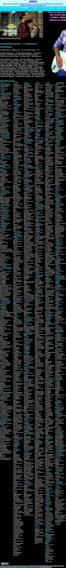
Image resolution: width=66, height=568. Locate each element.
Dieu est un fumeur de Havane (60, 339)
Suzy (2, 64)
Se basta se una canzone (28, 182)
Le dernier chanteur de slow (17, 368)
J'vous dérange (17, 519)
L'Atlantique (58, 169)
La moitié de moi (17, 360)
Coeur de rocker (39, 321)
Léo (14, 370)
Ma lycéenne (58, 129)
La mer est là (3, 107)
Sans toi (57, 184)
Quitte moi (58, 183)
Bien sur (15, 125)
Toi (38, 50)
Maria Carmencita (49, 184)
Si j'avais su (16, 215)
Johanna (2, 318)
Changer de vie (4, 311)
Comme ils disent (4, 273)
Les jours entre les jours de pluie (40, 429)
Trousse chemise (4, 298)
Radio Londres (4, 175)
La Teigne (57, 219)
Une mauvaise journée (38, 239)
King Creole (27, 160)
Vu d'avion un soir (50, 273)
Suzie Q (15, 108)
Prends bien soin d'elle (6, 392)
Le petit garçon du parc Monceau (18, 372)
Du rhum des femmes (58, 411)
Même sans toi (59, 521)
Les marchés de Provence (28, 403)
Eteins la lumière (4, 174)
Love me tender (28, 161)
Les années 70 (17, 378)
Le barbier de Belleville (58, 388)
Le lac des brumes (29, 515)
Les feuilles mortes (40, 236)
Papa (1, 388)
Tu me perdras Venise (28, 50)
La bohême (3, 281)
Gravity (37, 273)
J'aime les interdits (18, 504)
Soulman (2, 188)
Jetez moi (15, 170)
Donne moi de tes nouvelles (39, 335)
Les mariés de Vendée (17, 390)
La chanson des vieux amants (39, 173)
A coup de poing (17, 124)
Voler (46, 432)
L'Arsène (37, 195)
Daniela (15, 482)
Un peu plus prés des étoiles (28, 415)
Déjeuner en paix (59, 419)
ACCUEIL (4, 8)
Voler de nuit (3, 266)
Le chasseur (48, 242)
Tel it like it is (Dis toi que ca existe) (28, 104)
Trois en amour (17, 308)
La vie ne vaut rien (5, 149)
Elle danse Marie (28, 320)
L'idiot (36, 86)
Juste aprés (38, 151)
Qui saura (47, 462)
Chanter (26, 196)
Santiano (37, 112)
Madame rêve (3, 130)
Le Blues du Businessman (3, 398)
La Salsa (2, 195)
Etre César (16, 343)
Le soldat (26, 211)
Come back (16, 477)
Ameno (26, 170)
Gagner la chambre (40, 355)
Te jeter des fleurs (28, 226)
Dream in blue (27, 318)
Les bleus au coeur (60, 105)
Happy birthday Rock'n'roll (17, 495)
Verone (57, 309)
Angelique (48, 318)
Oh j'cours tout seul (60, 515)
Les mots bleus (4, 360)
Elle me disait (16, 143)
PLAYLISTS (60, 8)
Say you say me (49, 104)
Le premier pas (49, 437)
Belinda (2, 402)
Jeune (56, 466)
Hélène (37, 357)
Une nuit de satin (49, 420)
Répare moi (3, 327)
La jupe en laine (39, 391)
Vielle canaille (27, 122)
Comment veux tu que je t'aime (50, 557)
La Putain (57, 384)
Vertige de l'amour (5, 133)
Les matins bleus (4, 113)
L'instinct (23, 62)
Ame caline (4, 61)
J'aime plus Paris (59, 464)
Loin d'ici (47, 251)
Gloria (46, 326)
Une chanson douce (29, 448)
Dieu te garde (16, 140)
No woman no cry (4, 215)
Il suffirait (57, 383)
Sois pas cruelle (17, 306)
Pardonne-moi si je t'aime (30, 70)
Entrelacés (16, 267)
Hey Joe (37, 233)
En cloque (57, 214)
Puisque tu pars (39, 157)
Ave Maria (2, 272)
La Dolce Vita (3, 344)
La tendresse (16, 176)
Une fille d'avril (39, 540)
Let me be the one (60, 455)
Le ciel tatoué (38, 405)
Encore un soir (39, 147)
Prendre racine (4, 260)
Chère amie (48, 133)
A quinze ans (3, 428)
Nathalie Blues (17, 96)
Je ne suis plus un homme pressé (50, 381)
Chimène (57, 240)
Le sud (47, 521)
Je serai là (48, 383)
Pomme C (2, 259)
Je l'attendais (48, 228)
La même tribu (17, 529)
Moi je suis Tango (28, 428)
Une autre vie (3, 124)
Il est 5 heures (38, 191)
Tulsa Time (16, 440)
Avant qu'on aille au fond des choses (39, 303)
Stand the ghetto (4, 202)
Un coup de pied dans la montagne (50, 271)
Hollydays (47, 329)
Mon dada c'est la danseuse (59, 375)
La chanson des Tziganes (17, 355)
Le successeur (49, 413)
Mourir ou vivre (39, 93)
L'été (1, 196)
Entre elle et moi (4, 437)
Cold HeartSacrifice (22, 73)
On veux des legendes (16, 554)
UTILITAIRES (43, 8)
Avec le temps (49, 87)
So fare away (48, 510)
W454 (46, 433)
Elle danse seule (28, 356)
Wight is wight (49, 275)
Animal (26, 233)
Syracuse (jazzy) (28, 446)
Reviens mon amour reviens (9, 56)
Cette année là (4, 404)
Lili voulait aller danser (31, 61)
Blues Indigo (38, 312)
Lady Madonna (59, 437)
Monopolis (48, 185)
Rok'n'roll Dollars (59, 516)
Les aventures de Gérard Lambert (59, 226)
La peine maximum (5, 85)
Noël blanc (38, 130)
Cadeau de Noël (49, 209)
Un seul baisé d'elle (18, 311)
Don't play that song (5, 94)
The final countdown (29, 185)
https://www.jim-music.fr (45, 567)
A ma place (3, 173)
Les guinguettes (4, 112)
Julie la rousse (59, 244)
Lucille (47, 303)
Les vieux (37, 180)
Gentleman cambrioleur (38, 189)
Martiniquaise (58, 413)
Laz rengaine (58, 361)
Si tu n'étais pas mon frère (28, 97)
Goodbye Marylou (50, 327)
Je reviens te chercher (27, 391)
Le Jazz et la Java (18, 87)
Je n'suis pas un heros (36, 64)
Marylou (15, 242)
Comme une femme (29, 242)
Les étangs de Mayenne (17, 388)
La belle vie (58, 312)
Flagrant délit (27, 462)
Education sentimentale (48, 149)
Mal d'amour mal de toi (6, 423)
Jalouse (2, 374)
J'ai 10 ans (3, 147)
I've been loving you (29, 254)
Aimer (56, 307)
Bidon (1, 139)
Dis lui (47, 450)
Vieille (56, 264)
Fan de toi (47, 220)
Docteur (37, 333)
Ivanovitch (37, 361)
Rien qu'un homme (5, 120)
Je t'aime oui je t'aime (6, 439)
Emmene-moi (39, 76)
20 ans (57, 145)
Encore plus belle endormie (4, 434)
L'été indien (38, 262)
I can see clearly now (27, 59)
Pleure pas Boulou (60, 179)
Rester (36, 493)
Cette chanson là (5, 59)
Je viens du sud (49, 386)
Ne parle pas (16, 195)
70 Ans (15, 317)
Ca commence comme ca (27, 455)
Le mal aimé (3, 410)
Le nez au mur (17, 182)
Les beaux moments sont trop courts (29, 271)
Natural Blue (48, 469)
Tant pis (57, 300)
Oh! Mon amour (5, 50)
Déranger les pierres (38, 326)
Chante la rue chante (48, 554)
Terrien (37, 507)
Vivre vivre (27, 316)
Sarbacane (27, 293)
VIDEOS (51, 8)
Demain (57, 95)
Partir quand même (29, 327)
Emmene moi (38, 344)
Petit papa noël (59, 469)
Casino (47, 364)
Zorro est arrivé (28, 449)
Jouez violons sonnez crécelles (39, 377)
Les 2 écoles (48, 409)
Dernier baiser (38, 531)
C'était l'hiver (27, 241)
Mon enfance (16, 189)
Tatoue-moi (48, 488)
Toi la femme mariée (5, 302)
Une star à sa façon (29, 297)
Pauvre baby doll (28, 89)
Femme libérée (17, 104)
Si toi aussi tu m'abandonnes (28, 95)
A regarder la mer (4, 96)
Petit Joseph (38, 479)
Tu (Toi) (57, 480)
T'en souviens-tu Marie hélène (17, 221)
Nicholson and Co (50, 255)
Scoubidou (58, 317)
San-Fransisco (49, 153)
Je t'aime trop (17, 515)
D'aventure (58, 349)
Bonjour (26, 488)
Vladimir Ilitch (49, 431)
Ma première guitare (58, 314)
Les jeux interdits (39, 237)
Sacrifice (26, 151)
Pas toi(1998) (38, 156)
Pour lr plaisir (27, 471)
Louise (25, 64)
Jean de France (17, 352)
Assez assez (38, 299)
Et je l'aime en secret (5, 419)
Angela (37, 294)
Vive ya (2, 220)
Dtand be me (58, 440)
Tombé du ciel (20, 76)
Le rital (2, 382)
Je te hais (2, 378)
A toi (36, 251)
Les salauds (48, 250)
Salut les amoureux (37, 265)
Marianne (47, 254)
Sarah (56, 393)
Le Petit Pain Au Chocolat (39, 258)
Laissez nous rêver (29, 467)
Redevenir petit (49, 441)
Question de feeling (60, 263)
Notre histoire (17, 196)
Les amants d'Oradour (16, 376)
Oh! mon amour (4, 355)
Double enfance (39, 337)
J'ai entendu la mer (5, 342)
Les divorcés (48, 249)
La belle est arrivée (40, 382)
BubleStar (37, 530)
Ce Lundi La (48, 210)
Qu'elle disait (3, 118)
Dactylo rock (16, 481)
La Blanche (58, 215)
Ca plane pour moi (60, 196)
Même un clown (17, 244)
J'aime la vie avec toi (5, 315)
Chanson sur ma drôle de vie (59, 491)
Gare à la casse (39, 356)
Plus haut (57, 426)
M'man (15, 551)
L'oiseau (2, 255)
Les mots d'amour (28, 140)
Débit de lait (3, 304)
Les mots (47, 498)
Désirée (26, 388)
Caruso (26, 193)
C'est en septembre (29, 384)
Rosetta (2, 331)
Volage (26, 124)
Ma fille (57, 392)
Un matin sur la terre (29, 298)
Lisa (25, 280)
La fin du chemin (49, 237)
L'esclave (57, 369)
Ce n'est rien (38, 318)
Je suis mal (38, 369)
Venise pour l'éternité (38, 104)
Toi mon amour (49, 140)
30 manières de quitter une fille (49, 200)
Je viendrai (3, 379)
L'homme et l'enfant (16, 446)
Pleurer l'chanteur (50, 259)
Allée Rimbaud (49, 550)
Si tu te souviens (4, 121)
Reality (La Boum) (60, 247)
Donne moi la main (60, 155)
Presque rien (27, 289)
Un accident (37, 53)
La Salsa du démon (48, 541)
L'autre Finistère (49, 100)
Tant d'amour (38, 506)
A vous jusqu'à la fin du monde (39, 308)
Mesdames (16, 187)
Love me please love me (49, 349)
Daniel (47, 218)
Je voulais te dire (49, 290)
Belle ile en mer (39, 529)
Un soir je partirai (4, 459)
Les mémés (27, 364)
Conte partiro (3, 161)
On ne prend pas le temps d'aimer (60, 175)
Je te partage (58, 356)
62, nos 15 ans (49, 202)
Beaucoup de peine (18, 327)
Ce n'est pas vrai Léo (5, 429)
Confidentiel (38, 145)
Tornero (37, 117)
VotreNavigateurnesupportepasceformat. (21, 40)
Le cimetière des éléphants (17, 533)
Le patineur (38, 415)
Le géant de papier (40, 216)
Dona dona (3, 405)
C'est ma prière (49, 449)
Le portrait (3, 254)
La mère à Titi (58, 218)
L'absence (16, 353)
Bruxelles (47, 207)
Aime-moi (2, 366)
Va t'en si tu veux (39, 520)
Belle (1, 337)
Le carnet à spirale (60, 508)
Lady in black (58, 482)
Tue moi (26, 227)
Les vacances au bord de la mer (49, 301)
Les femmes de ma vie (6, 451)
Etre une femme (49, 371)
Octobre (26, 285)
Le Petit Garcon (59, 389)
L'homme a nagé (39, 433)
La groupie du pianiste (49, 168)
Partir (36, 475)
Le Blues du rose (59, 467)
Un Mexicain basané (29, 130)
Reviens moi (16, 298)
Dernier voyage (49, 144)
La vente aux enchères (27, 395)
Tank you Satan (49, 94)
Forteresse (48, 280)
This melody (38, 508)
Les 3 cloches (27, 142)
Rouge (36, 160)
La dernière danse (50, 388)
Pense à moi (27, 176)
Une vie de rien (39, 516)
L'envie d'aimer (4, 86)
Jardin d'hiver (27, 437)
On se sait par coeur (5, 258)
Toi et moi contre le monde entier (5, 416)
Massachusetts (59, 448)
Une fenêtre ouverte (60, 116)
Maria (56, 498)
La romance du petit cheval (39, 398)
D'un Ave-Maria (49, 559)
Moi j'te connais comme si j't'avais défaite (39, 449)
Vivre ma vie (16, 231)
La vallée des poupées (48, 398)
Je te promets (38, 284)
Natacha (37, 153)
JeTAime (47, 330)
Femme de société (5, 396)
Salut (36, 263)
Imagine (37, 268)
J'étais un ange (49, 231)
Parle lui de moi (4, 356)
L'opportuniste (39, 200)
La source (37, 134)
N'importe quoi (28, 214)
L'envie (37, 285)
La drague (26, 423)
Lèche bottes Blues (18, 531)
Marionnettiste (59, 173)
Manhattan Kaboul (60, 228)
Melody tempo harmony (6, 197)
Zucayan (37, 521)
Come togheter (59, 435)
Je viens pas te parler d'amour (17, 172)
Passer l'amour (49, 422)
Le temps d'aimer (39, 432)
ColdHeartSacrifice (29, 149)
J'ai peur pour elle (28, 466)
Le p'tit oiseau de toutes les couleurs (29, 400)
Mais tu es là (58, 171)
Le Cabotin (3, 284)
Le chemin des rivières (39, 403)
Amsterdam (38, 171)
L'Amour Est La (49, 175)
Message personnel (29, 326)
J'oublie (37, 375)
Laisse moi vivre (28, 508)
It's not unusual (59, 473)
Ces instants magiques (27, 457)
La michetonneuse (49, 336)
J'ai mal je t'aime (28, 499)
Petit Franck (27, 313)
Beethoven (48, 362)
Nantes (2, 184)
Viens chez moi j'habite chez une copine (59, 236)
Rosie (25, 291)
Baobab (15, 326)
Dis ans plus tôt (49, 366)
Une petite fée (38, 515)
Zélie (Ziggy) (48, 196)
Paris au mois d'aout (38, 74)
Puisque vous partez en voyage (29, 329)
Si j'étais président (29, 379)
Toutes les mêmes (60, 318)
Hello (46, 103)
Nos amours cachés (16, 403)
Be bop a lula (27, 342)
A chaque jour (38, 290)
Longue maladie (49, 253)
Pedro (36, 96)
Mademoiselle (38, 441)
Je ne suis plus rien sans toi (17, 274)
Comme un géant (4, 135)
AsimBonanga (38, 276)
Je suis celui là (59, 422)
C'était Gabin (16, 333)
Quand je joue (38, 482)
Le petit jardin (38, 196)
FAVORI (34, 8)
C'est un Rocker (17, 469)
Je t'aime (15, 167)
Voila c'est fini (59, 432)
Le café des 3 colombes (58, 88)
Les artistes (16, 379)
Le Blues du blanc (18, 530)
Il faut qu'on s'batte (29, 358)
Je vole (47, 387)
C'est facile (16, 466)
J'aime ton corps (39, 364)
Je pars (47, 507)
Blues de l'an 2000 (60, 147)
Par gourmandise (4, 291)
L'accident (16, 520)
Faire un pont (16, 268)
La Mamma (3, 282)
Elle (1, 100)
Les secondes (17, 184)
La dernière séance (18, 524)
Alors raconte (27, 383)
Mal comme (3, 352)
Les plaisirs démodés (6, 285)
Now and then (58, 439)
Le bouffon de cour (18, 178)
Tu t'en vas (3, 122)
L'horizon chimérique (38, 435)
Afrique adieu (48, 361)
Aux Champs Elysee (38, 253)
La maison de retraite (48, 299)
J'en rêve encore (28, 360)
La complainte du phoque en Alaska (18, 522)
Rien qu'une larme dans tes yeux (50, 464)
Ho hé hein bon (49, 517)
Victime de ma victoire (49, 490)
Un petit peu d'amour (7, 73)
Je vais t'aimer (49, 384)
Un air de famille (59, 102)
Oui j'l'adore (58, 114)
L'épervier (37, 111)
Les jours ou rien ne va (6, 346)
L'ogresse (57, 370)
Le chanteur (16, 114)
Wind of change (59, 331)
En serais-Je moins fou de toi (27, 54)
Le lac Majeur (48, 473)
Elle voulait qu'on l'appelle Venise (39, 341)
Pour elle (57, 262)
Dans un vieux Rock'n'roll (59, 501)
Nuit (36, 155)
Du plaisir (15, 436)
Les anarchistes (49, 93)
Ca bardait (16, 444)
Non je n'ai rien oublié (6, 287)
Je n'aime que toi (17, 511)
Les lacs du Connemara (48, 411)
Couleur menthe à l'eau (7, 74)
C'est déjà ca (3, 140)
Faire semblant (17, 155)
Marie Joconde (4, 114)
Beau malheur (27, 165)
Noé (36, 458)
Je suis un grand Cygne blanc (39, 371)
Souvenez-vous (39, 504)
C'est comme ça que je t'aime (49, 447)
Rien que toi (16, 300)
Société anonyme (28, 99)
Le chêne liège (28, 266)
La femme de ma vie (5, 320)
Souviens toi (27, 224)
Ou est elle (38, 471)
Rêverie (37, 98)
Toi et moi (2, 297)
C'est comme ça (28, 195)
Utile (36, 517)
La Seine (57, 486)
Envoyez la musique (16, 153)
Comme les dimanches (16, 265)
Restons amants (39, 494)
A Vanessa (3, 368)
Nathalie (26, 406)
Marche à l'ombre (59, 229)
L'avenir (15, 59)
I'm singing (16, 351)
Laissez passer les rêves (49, 171)
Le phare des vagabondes (38, 417)
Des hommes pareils (29, 245)
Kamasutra (48, 331)
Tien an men (3, 263)
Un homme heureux (60, 517)
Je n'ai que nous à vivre (6, 250)
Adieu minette (59, 209)
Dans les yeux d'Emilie (38, 256)
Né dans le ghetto (4, 198)
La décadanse (59, 343)
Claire (25, 493)
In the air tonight (59, 124)
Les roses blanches (5, 205)
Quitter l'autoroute (18, 420)
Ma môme (37, 213)
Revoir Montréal (17, 422)
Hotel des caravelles (37, 359)
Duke (15, 65)
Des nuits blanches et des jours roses (6, 431)
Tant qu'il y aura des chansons (17, 425)
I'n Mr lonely (3, 218)
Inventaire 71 (48, 227)
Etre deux (47, 219)
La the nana (48, 91)
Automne (37, 300)
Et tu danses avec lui (5, 229)
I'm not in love (4, 89)
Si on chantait (38, 497)
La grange (57, 524)
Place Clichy (38, 481)
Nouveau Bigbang (39, 459)
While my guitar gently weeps (59, 442)
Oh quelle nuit (59, 316)
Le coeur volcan (39, 409)
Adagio (2, 155)
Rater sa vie (16, 50)
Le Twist (15, 548)
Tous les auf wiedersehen (58, 377)
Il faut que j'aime (49, 226)
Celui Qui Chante (49, 162)
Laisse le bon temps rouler (16, 527)
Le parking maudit (18, 543)
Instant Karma (36, 56)
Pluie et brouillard (18, 297)
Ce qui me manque (18, 329)
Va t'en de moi (38, 519)
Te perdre (26, 105)
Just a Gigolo (48, 114)
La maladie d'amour (48, 393)
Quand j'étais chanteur (48, 262)
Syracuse (26, 445)
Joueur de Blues (49, 291)
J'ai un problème (39, 282)
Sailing (57, 303)
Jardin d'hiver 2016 (29, 439)
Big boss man (17, 458)
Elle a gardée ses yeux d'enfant (49, 455)
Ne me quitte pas (39, 182)
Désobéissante (39, 331)
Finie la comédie (17, 160)
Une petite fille (17, 93)
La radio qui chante (60, 520)
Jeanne (37, 534)
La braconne (58, 357)
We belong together (60, 278)
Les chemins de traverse (28, 274)
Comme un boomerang (58, 336)
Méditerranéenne (39, 91)
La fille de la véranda (38, 386)
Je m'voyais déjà (4, 278)
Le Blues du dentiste (27, 443)
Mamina (47, 546)
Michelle (26, 378)
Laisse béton (58, 216)
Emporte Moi (3, 104)
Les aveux (48, 247)
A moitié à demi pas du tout (49, 158)
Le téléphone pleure (5, 411)
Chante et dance (49, 96)
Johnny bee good (4, 362)
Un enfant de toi (59, 121)
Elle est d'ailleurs (59, 157)
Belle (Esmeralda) (50, 534)
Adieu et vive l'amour (27, 486)
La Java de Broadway (48, 390)
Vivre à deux (16, 228)
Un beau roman (49, 281)
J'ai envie (26, 498)
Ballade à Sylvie (49, 85)
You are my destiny (60, 109)
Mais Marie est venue (5, 386)
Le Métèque (27, 347)
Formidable (3, 276)
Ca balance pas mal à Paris (49, 160)
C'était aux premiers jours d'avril (5, 98)
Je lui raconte (48, 513)
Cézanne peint (49, 164)
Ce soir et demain (4, 235)
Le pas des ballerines (27, 269)
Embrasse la (58, 161)
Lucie (46, 560)
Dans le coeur (17, 139)
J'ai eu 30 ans (38, 362)
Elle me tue (3, 371)
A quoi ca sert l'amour (27, 137)
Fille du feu (38, 351)
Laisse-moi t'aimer (50, 457)
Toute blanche (59, 379)
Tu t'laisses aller (4, 299)
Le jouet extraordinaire (6, 409)
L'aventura (26, 173)
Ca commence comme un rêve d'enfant (39, 316)
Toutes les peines (59, 100)
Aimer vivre (38, 280)
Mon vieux (16, 193)
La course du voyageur (48, 233)
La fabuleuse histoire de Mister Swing (49, 296)
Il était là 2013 (49, 373)
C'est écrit (38, 59)
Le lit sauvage (4, 449)
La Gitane (15, 358)
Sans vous (3, 455)
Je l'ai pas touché (4, 343)
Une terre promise (28, 116)
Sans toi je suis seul (23, 74)
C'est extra (48, 89)
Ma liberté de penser (29, 213)
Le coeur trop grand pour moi (39, 407)
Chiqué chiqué (4, 338)
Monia (56, 118)
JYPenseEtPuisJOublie (6, 406)
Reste (14, 210)
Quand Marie (16, 206)
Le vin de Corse (39, 85)
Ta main (15, 423)
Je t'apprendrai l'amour (6, 377)
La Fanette (37, 175)
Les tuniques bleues (16, 545)
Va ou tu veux (17, 226)
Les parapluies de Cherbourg (50, 315)
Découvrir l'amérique (58, 150)
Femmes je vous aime (7, 67)
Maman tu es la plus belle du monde (49, 128)
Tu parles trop (27, 112)
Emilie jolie (38, 343)
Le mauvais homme (48, 407)
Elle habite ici (27, 357)
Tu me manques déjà (36, 73)
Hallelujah (37, 231)
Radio (46, 351)
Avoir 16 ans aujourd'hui (16, 455)
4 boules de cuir (17, 85)
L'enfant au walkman (38, 413)
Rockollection (38, 539)
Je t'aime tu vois (17, 169)
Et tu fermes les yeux (5, 105)
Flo (56, 165)
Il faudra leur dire (28, 253)
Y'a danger (27, 125)
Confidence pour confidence (39, 225)
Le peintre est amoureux (58, 366)
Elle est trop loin (17, 241)
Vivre (36, 65)
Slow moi (2, 457)
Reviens (15, 211)
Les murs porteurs (29, 210)
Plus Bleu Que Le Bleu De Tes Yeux (18, 198)
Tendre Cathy (3, 334)
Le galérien (27, 188)
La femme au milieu (29, 167)
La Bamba (48, 107)
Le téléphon (48, 522)
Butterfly (15, 240)
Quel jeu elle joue (39, 485)
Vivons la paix (27, 229)
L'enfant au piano (59, 364)
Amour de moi (17, 320)
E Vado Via (16, 347)
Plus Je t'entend (4, 117)
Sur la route (27, 361)
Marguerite (58, 260)
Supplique (26, 348)
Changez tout (48, 285)
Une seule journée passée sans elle (50, 308)
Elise (56, 188)
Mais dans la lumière (48, 459)
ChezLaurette (38, 67)
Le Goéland (27, 513)
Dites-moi (47, 286)
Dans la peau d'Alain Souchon (10, 70)
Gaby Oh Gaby (4, 126)
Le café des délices (60, 86)
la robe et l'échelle (29, 263)
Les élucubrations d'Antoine (5, 166)
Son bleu (57, 233)
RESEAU (26, 8)
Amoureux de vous (18, 260)
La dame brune (4, 179)
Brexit (42, 70)
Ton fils (37, 161)
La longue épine (39, 392)
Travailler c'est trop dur (39, 512)
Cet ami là (16, 334)
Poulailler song (4, 151)
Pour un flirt (48, 260)
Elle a (14, 142)
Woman (37, 271)
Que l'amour (16, 419)
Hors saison (27, 251)
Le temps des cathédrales (48, 536)
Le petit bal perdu (4, 223)
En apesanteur (4, 245)
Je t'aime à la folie (60, 355)
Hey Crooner (27, 426)
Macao (47, 543)
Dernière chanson (28, 244)
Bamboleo (26, 431)
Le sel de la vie (28, 308)
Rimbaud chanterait (48, 268)
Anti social (58, 476)
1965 (46, 360)
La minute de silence (48, 173)
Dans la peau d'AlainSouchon (17, 336)
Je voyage (3, 280)
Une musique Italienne (16, 430)
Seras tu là (48, 192)
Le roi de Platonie (4, 450)
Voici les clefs (27, 380)
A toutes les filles (17, 322)
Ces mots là (48, 211)
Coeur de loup (59, 136)
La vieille (57, 386)
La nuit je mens (14, 62)
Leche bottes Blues (6, 71)
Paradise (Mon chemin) (49, 530)
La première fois (49, 395)
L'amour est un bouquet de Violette (49, 124)
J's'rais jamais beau (5, 380)
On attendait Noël (39, 462)
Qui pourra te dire (50, 460)
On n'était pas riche (18, 410)
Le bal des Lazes (49, 338)
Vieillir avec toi (28, 228)
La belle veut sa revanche (49, 333)
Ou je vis (57, 96)
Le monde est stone (60, 415)
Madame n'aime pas (29, 281)
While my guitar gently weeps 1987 (60, 444)
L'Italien (57, 391)
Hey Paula (57, 112)
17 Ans (2, 401)
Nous (36, 94)
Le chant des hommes (48, 400)
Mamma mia (38, 90)
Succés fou (3, 358)
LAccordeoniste (28, 139)
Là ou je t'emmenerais (27, 207)
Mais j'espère (58, 170)
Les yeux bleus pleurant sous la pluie (17, 281)
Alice (14, 453)
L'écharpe (26, 512)
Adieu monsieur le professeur (40, 109)
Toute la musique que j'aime (39, 287)
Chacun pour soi (17, 471)
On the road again (5, 200)
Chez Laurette (49, 215)
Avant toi (2, 237)
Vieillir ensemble (17, 227)
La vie (46, 241)
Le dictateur (3, 448)
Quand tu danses (39, 158)
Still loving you (59, 330)
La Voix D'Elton (17, 366)
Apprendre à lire (39, 295)
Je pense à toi (49, 229)
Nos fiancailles (49, 515)
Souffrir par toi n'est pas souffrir (39, 499)
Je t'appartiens (28, 393)
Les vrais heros (17, 547)
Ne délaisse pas (17, 552)
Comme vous (48, 216)
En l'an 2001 (58, 164)
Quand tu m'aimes (5, 295)
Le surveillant (48, 414)
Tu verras (15, 91)
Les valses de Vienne (27, 310)
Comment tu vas (39, 322)
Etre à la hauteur (28, 166)
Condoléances (28, 197)
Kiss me (2, 231)
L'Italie (2, 348)
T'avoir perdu (16, 307)
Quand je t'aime (17, 417)
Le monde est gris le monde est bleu (29, 175)
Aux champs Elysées (7, 76)
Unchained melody (60, 276)
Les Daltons (38, 260)
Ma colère (22, 65)
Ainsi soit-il (48, 109)
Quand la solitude (18, 418)
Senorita (2, 357)
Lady (14, 276)
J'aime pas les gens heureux (17, 506)
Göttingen (2, 178)
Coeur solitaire (17, 476)
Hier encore (3, 277)
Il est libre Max (28, 482)
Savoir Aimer (27, 222)
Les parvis (3, 62)
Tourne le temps (17, 428)
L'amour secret (17, 361)
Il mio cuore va (59, 327)
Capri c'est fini (28, 489)
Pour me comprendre (48, 187)
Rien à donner (17, 213)
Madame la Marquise (58, 199)
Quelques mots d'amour (49, 190)
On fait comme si (4, 256)
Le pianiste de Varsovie (27, 398)
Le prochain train (39, 419)
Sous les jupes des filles (6, 152)
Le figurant (48, 405)
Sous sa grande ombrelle (39, 502)
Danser (37, 324)
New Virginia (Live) (40, 455)
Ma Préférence (39, 442)
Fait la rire (26, 497)
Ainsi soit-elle (17, 259)
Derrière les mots (39, 533)
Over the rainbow (39, 140)
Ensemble (2, 157)
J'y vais (26, 204)
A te (1, 160)
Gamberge (16, 161)
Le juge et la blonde (38, 411)
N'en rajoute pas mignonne (17, 292)
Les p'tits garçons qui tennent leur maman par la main (18, 394)
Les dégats (38, 424)
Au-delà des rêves (28, 373)
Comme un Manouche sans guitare (59, 461)
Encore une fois (28, 389)
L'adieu (15, 357)
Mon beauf (58, 232)
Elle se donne (17, 148)
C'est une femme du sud (6, 312)
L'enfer (15, 183)
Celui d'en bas (4, 236)
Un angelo (37, 118)
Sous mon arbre (39, 500)
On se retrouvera (28, 300)
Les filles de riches (48, 439)
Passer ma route (49, 152)
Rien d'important (17, 299)
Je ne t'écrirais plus (5, 375)
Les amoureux (38, 420)
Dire (1, 244)
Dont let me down (59, 436)
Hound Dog (27, 158)
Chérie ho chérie (17, 475)
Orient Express (28, 468)
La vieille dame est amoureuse (28, 68)
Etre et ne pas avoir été (49, 370)
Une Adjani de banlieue (49, 443)
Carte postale (27, 238)
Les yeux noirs (25, 56)
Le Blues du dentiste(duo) (27, 441)
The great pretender (60, 450)
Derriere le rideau (39, 327)
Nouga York (16, 89)
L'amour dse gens (39, 393)
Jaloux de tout (38, 365)
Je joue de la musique (6, 249)
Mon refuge (38, 453)
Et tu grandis (3, 373)
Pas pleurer (38, 95)
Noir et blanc (27, 215)
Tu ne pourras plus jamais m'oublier (29, 478)
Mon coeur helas (39, 451)
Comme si (3, 228)
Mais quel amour (4, 387)
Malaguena (3, 307)
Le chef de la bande (29, 333)
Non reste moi (4, 322)
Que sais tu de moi (5, 393)
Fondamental (3, 247)
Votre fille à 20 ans (60, 395)
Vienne (2, 185)
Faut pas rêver (59, 104)
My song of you (39, 538)
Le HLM (57, 222)
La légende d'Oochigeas (58, 299)
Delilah (57, 472)
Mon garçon (16, 401)
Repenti (57, 206)
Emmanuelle (58, 162)
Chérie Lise (48, 214)
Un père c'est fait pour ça (8, 54)
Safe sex (2, 262)
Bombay (47, 206)
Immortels (3, 127)
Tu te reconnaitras (50, 427)
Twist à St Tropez (17, 309)
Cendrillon (58, 429)
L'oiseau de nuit (49, 347)
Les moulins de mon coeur (49, 313)
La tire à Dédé (58, 220)
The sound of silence (58, 403)
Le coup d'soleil (59, 259)
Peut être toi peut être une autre (17, 415)
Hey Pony (15, 497)
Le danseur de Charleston (59, 132)
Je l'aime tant (27, 500)
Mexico (47, 130)
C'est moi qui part (5, 370)
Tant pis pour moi (18, 219)
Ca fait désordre (17, 459)
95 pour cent (27, 346)
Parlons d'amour (28, 469)
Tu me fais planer (49, 269)
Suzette (15, 237)
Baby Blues (16, 457)
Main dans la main (5, 351)
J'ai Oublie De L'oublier (17, 509)
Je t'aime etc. (38, 373)
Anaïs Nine (58, 210)
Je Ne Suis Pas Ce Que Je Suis (50, 379)
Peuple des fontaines (27, 287)
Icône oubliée (16, 499)
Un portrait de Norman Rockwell (28, 120)
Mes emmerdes (4, 286)
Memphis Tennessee (7, 53)
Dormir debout (28, 246)
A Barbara (16, 318)
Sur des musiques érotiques (29, 475)
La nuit (2, 91)
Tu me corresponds (29, 295)
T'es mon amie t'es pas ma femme (49, 425)
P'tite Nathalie (27, 472)
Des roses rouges (50, 118)
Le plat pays (38, 179)
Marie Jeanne (48, 419)
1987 (1, 233)
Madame (2, 383)
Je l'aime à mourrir (29, 255)
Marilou (15, 289)
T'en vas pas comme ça (48, 502)
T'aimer (2, 424)
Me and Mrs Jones (5, 210)
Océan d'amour (4, 353)
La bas (36, 152)
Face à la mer (3, 246)
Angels (57, 282)
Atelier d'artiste (17, 321)
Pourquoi (15, 202)
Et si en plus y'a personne (4, 145)
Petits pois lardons (40, 480)
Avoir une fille (58, 308)
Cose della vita (28, 180)
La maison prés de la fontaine (49, 519)
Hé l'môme (16, 162)
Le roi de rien (48, 246)
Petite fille (2, 324)
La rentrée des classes (17, 364)
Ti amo (57, 479)
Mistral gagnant (59, 231)
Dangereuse (3, 340)
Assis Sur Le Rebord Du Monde (29, 235)
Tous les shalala (4, 414)
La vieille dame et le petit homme (5, 446)
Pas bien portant (28, 339)
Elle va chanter (4, 103)
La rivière (47, 396)
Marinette (15, 185)
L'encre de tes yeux (29, 267)
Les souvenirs (38, 431)
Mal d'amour (3, 422)
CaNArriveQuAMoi (6, 65)
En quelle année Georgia (24, 67)
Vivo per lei (3, 162)
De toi (25, 374)
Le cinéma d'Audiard (48, 403)
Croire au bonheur (18, 138)
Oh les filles (3, 170)
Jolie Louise (16, 233)
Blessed (26, 148)
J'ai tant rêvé (27, 436)
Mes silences (16, 188)
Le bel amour (3, 111)
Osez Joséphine (4, 131)
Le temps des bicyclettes (23, 53)
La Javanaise (58, 344)
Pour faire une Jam (5, 294)
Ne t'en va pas (4, 321)
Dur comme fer (28, 247)
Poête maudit (48, 561)
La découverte (17, 174)
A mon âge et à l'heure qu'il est (39, 292)
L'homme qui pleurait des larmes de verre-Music (49, 344)
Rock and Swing (17, 236)
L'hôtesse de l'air (39, 198)
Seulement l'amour (18, 437)
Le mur (26, 209)
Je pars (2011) (49, 508)
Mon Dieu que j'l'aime (58, 513)
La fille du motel (17, 525)
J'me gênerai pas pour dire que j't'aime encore (59, 506)
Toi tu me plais (39, 510)
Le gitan (15, 179)
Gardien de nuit (28, 250)
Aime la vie (30, 76)
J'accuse (47, 374)
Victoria (47, 429)
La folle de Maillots (5, 440)
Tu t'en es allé (38, 513)
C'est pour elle (59, 148)
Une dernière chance (5, 264)
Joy (25, 307)
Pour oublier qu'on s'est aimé (49, 524)
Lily (56, 192)
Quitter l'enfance (39, 491)
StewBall (37, 113)
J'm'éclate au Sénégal (27, 133)
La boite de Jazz (49, 293)
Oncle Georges (17, 409)
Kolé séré (57, 142)
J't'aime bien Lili (59, 127)
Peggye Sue (3, 226)
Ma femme (3, 384)
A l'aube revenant (28, 232)
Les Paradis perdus (5, 347)
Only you (57, 108)
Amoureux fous (28, 453)
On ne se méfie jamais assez (39, 464)
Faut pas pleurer (17, 156)
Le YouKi (57, 268)
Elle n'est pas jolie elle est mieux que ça (18, 146)
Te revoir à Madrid (18, 427)
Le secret (15, 386)
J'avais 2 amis (17, 272)
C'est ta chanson (49, 213)
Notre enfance (17, 405)
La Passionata (27, 427)
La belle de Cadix (49, 121)
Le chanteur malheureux (6, 408)
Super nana (48, 306)
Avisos (36, 306)
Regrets (47, 494)
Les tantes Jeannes (29, 405)
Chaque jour (48, 278)
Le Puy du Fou (17, 374)
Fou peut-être (38, 353)
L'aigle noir (3, 180)
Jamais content (4, 148)
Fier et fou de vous (60, 503)
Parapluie (30, 65)
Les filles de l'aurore (58, 510)
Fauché (15, 491)
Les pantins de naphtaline (28, 277)
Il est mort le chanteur (22, 71)
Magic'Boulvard (28, 312)
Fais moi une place (40, 347)
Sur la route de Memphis (28, 101)
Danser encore (4, 242)
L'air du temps (27, 205)
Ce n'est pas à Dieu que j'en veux (18, 128)
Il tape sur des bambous (59, 140)
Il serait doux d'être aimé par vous (29, 464)
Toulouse (15, 90)
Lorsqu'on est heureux (38, 168)
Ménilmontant (58, 90)
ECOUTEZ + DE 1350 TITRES (18, 8)
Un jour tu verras (49, 481)
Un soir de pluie (4, 213)
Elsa (40, 68)
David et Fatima (59, 204)
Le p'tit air (48, 151)
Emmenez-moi (4, 275)
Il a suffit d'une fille (18, 500)
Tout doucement (4, 207)
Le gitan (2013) (17, 180)
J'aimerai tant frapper (16, 270)
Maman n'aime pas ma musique (18, 287)
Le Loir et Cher (49, 244)
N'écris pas (38, 454)
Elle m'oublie (38, 281)
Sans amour (16, 214)
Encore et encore (28, 249)
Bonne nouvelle (28, 237)
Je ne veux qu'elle (50, 136)
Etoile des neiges (59, 408)
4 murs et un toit (4, 191)
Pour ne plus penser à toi (16, 200)
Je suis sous (16, 86)
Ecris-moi (57, 156)
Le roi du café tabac (60, 368)
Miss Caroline (17, 550)
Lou (1, 349)
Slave (25, 315)
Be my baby (58, 453)
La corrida (26, 259)
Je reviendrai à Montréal (59, 287)
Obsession (38, 460)
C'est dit (2, 241)
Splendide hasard (49, 193)
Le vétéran (48, 418)
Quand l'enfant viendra (59, 181)
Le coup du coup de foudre (17, 536)
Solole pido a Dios (29, 223)
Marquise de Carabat (38, 444)
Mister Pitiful (16, 258)
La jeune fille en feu (15, 61)
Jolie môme (48, 90)
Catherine (15, 126)
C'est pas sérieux (17, 262)
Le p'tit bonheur (28, 189)
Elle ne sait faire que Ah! (8, 68)
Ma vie (2, 116)
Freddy (57, 321)
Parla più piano (59, 294)
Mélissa (37, 446)
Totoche (15, 224)
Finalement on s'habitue (17, 158)
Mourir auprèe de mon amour (17, 252)
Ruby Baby (16, 304)
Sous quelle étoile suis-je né (50, 353)
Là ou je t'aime (17, 362)
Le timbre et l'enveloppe (13, 64)
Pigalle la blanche (5, 201)
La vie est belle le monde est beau (28, 510)
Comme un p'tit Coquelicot (49, 477)
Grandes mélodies (5, 313)
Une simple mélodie (48, 355)
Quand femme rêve (40, 484)
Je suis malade (59, 353)
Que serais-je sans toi (38, 71)
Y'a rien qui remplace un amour (29, 127)
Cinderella (16, 263)
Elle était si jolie (4, 102)
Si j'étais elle (38, 495)
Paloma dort (27, 85)
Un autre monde (59, 431)
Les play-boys (38, 197)
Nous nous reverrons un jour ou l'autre (6, 289)
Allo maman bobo (5, 138)
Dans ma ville (27, 494)
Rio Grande (27, 93)
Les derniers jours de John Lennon (18, 384)
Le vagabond (3, 413)
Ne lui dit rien (16, 290)
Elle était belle (27, 495)
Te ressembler (27, 294)
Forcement (38, 352)
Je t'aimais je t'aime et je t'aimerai (29, 257)
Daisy (1, 339)
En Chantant (48, 368)
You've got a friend (40, 206)
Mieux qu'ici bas (39, 138)
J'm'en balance (28, 502)
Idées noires (3, 193)
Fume (14, 493)
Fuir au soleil (48, 222)
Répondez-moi (28, 290)
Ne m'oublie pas (49, 304)
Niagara (37, 457)
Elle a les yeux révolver (49, 135)
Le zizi (57, 191)
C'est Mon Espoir (39, 320)
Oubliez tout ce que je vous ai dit (49, 257)
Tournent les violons (38, 163)
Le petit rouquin (49, 245)
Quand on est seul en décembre (29, 217)
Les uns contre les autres (49, 180)
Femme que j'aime (40, 220)
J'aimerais (16, 164)
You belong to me (39, 241)
